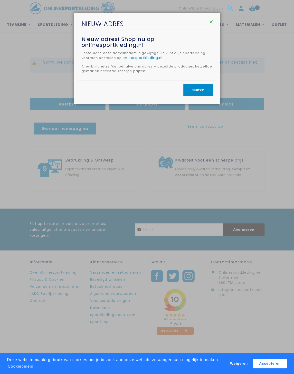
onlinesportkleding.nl (170, 82)
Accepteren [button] (270, 363)
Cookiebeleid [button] (20, 366)
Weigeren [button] (239, 363)
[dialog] (147, 187)
